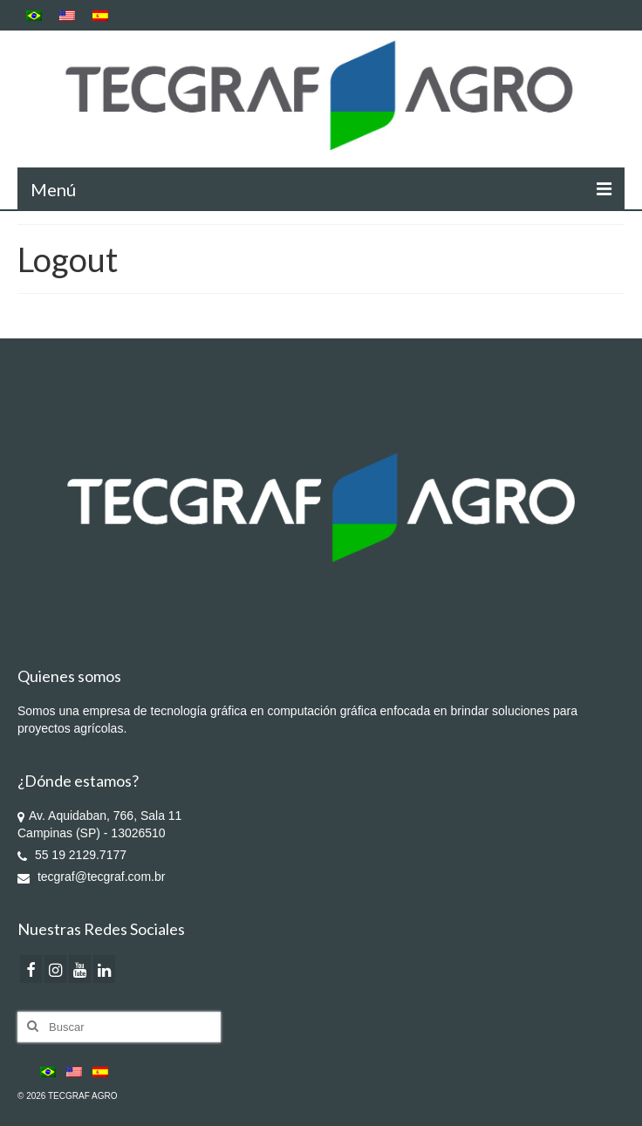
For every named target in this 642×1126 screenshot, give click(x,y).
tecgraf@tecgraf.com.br (91, 877)
